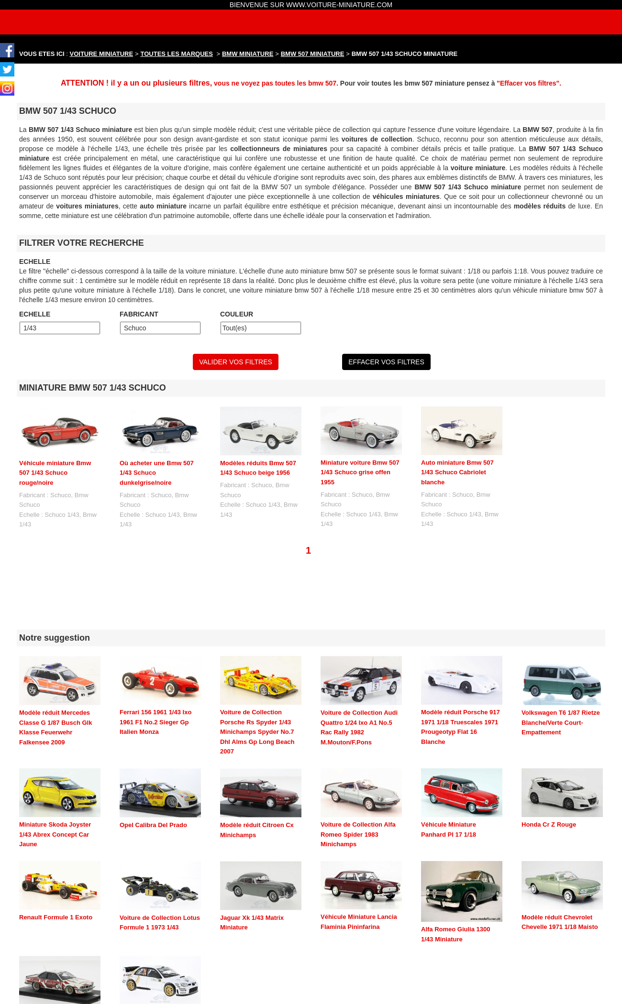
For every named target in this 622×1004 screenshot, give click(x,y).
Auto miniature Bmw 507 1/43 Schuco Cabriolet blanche (457, 472)
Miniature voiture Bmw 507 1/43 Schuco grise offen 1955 (360, 472)
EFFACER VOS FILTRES (386, 362)
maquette (344, 991)
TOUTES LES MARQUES (177, 53)
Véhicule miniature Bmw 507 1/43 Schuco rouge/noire (55, 472)
